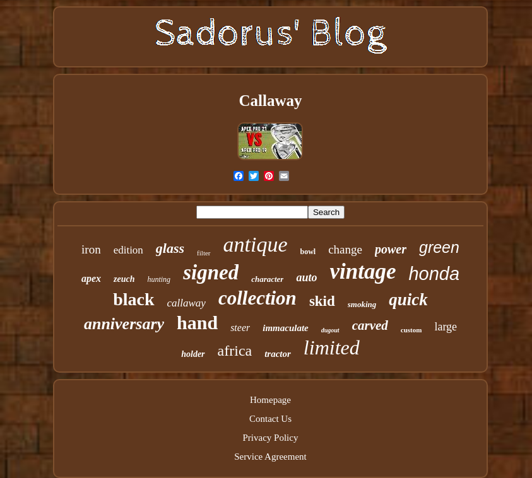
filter (203, 253)
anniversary (124, 324)
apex (91, 278)
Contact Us (270, 419)
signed (211, 272)
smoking (362, 304)
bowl (308, 251)
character (267, 279)
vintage (362, 271)
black (133, 299)
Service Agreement (270, 457)
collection (257, 298)
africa (235, 350)
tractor (277, 354)
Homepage (270, 400)
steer (240, 327)
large (445, 326)
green (439, 247)
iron (91, 249)
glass (170, 248)
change (345, 249)
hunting (158, 279)
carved (370, 325)
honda (433, 274)
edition (128, 250)
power (390, 249)
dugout (330, 330)
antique (255, 244)
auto (306, 277)
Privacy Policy (271, 438)
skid (322, 301)
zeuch (124, 279)
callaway (186, 303)
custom (411, 330)
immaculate (286, 328)
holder (192, 354)
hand (197, 322)
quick (408, 299)
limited (332, 347)
